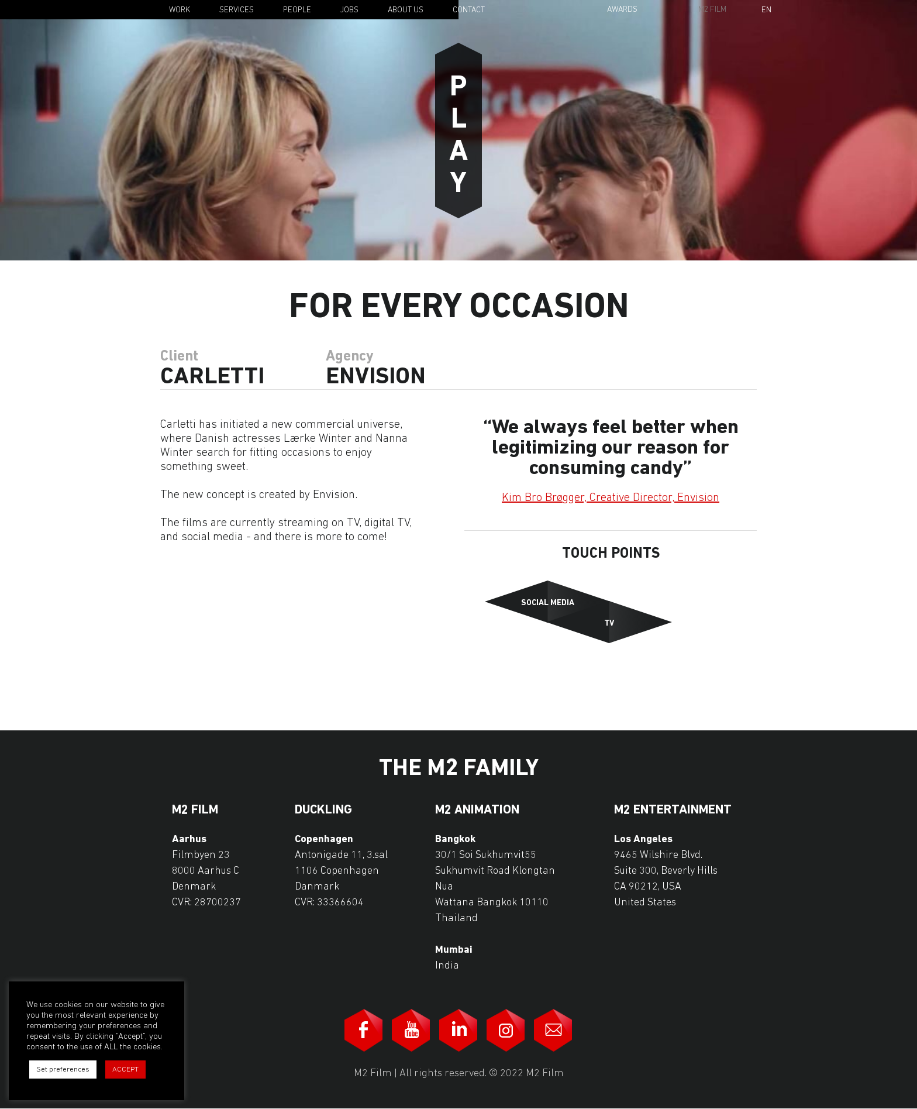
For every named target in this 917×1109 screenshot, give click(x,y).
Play (458, 130)
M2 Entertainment (673, 810)
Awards (622, 9)
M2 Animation (477, 810)
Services (236, 10)
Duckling (323, 810)
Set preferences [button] (62, 1069)
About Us (405, 10)
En (766, 10)
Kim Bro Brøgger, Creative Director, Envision (610, 498)
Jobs (349, 10)
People (297, 10)
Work (179, 10)
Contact (469, 10)
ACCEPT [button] (125, 1069)
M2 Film (712, 9)
